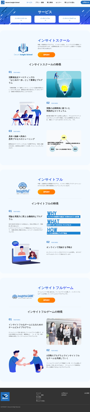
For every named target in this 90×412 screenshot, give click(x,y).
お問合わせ (64, 393)
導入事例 (50, 2)
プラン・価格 (39, 2)
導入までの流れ (69, 2)
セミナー (58, 2)
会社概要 (86, 393)
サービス (29, 2)
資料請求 (46, 55)
